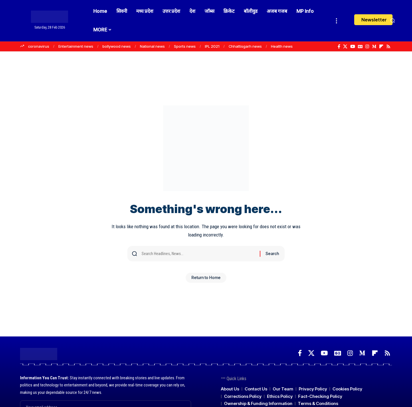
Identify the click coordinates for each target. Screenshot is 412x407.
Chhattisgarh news (245, 46)
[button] (336, 21)
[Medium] (374, 46)
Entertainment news (75, 46)
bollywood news (116, 46)
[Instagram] (367, 46)
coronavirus (38, 46)
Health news (282, 46)
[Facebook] (339, 46)
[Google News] (360, 46)
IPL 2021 (212, 46)
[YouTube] (352, 46)
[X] (345, 46)
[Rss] (388, 46)
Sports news (185, 46)
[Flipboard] (381, 46)
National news (152, 46)
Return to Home (206, 279)
